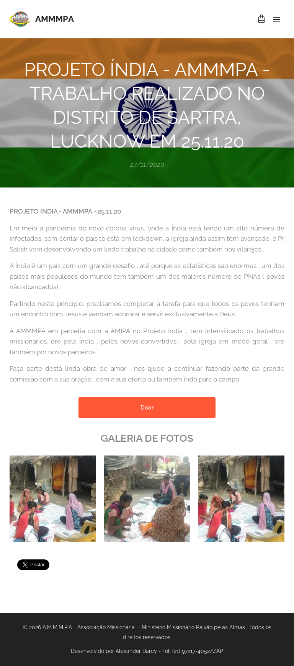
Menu (276, 19)
